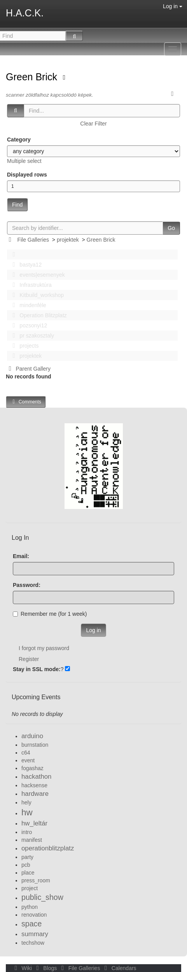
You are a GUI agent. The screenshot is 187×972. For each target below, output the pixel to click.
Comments (25, 402)
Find (17, 204)
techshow (32, 943)
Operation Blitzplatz (37, 315)
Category (19, 139)
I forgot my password (44, 648)
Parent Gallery (28, 369)
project (29, 888)
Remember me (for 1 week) (50, 614)
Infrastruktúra (30, 285)
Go (171, 228)
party (27, 857)
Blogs (45, 968)
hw (27, 812)
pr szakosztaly (31, 335)
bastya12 (25, 265)
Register (29, 659)
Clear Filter (93, 123)
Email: (21, 556)
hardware (35, 793)
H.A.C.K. (25, 12)
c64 (25, 752)
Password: (26, 585)
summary (34, 934)
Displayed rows (27, 174)
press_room (35, 880)
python (29, 907)
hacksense (34, 785)
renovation (34, 915)
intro (26, 832)
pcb (25, 865)
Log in (172, 6)
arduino (32, 736)
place (27, 872)
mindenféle (27, 305)
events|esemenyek (36, 275)
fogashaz (32, 768)
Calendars (118, 968)
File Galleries (33, 240)
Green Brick (33, 76)
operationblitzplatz (47, 848)
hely (26, 802)
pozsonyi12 (27, 325)
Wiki (22, 968)
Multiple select (24, 161)
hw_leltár (34, 823)
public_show (42, 897)
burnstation (34, 745)
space (31, 923)
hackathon (36, 776)
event (28, 760)
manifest (31, 840)
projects (23, 346)
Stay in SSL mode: (37, 669)
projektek (68, 240)
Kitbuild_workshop (36, 295)
